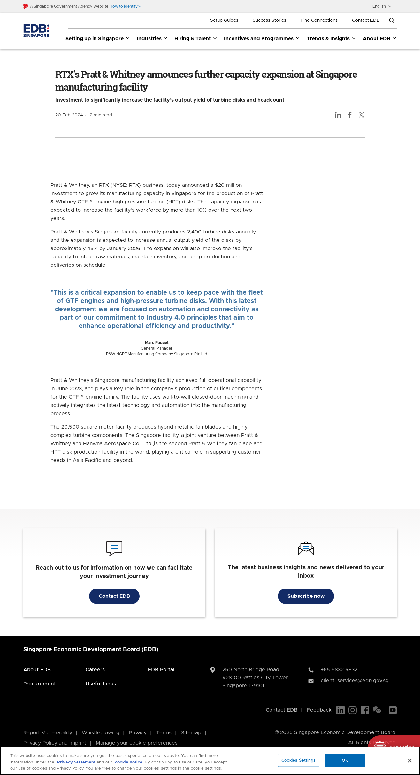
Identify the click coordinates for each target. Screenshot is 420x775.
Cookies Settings (298, 760)
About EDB (37, 669)
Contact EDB (366, 20)
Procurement (39, 683)
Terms (164, 732)
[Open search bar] (391, 20)
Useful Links (101, 683)
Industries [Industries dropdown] (152, 38)
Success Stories (269, 20)
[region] (210, 761)
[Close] (410, 760)
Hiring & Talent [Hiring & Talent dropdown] (196, 38)
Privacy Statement (76, 762)
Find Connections (319, 20)
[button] (125, 6)
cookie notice (128, 762)
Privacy (138, 732)
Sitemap (191, 732)
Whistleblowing (100, 732)
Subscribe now (306, 596)
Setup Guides (224, 20)
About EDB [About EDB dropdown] (380, 38)
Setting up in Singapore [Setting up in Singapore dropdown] (97, 38)
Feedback (319, 710)
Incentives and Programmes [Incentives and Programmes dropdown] (262, 38)
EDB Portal (161, 669)
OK (345, 760)
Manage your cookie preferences (137, 743)
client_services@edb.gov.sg (355, 680)
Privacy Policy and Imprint (54, 743)
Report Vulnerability (47, 732)
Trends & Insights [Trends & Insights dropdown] (331, 38)
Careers (95, 669)
